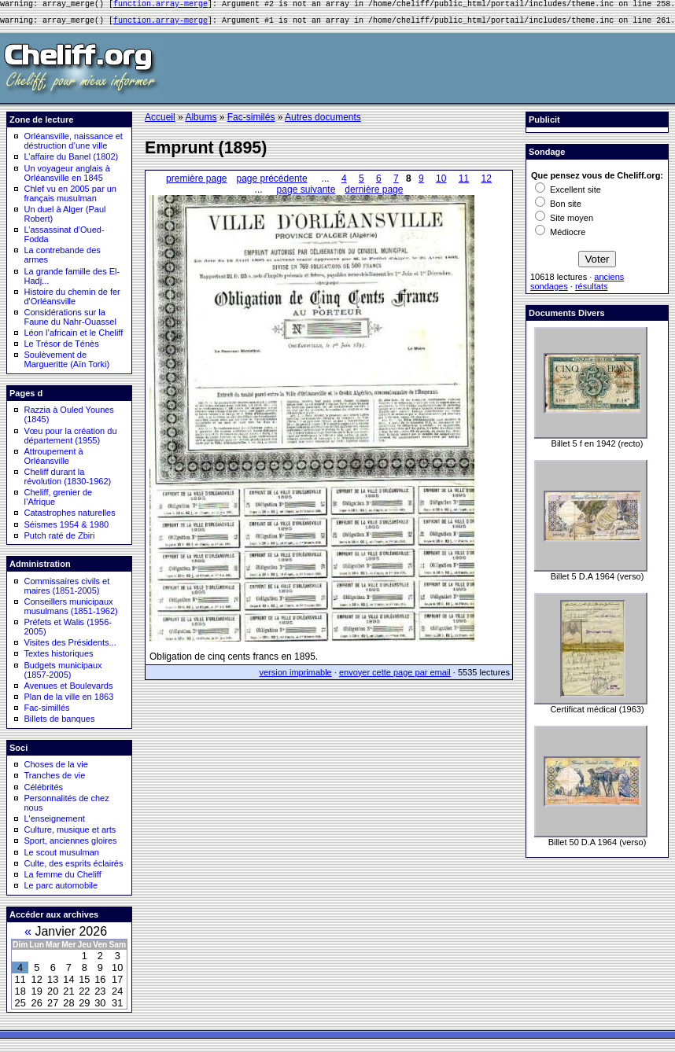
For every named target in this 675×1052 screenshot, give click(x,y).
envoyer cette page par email (395, 677)
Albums (200, 121)
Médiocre (560, 236)
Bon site (558, 208)
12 (486, 183)
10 (441, 183)
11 (464, 183)
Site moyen (564, 222)
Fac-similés (251, 121)
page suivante (306, 194)
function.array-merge (160, 5)
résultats (591, 291)
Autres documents (323, 121)
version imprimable (295, 677)
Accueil (160, 121)
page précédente (272, 183)
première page (196, 183)
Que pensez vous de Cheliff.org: (597, 180)
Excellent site (568, 194)
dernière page (374, 194)
